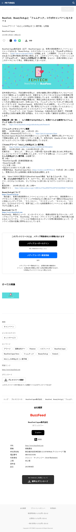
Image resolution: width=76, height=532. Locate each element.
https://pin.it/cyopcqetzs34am (22, 53)
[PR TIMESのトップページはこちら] (10, 3)
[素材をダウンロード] (26, 41)
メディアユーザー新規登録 (38, 255)
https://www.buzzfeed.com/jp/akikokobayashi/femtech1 (29, 125)
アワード (7, 349)
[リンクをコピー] (31, 41)
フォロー (38, 432)
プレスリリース (16, 399)
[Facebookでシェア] (15, 41)
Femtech (55, 354)
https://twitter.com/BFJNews (43, 170)
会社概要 (23, 508)
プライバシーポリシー (38, 508)
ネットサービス (10, 338)
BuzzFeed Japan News (11, 354)
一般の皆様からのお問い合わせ (38, 523)
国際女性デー (20, 349)
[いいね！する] (4, 41)
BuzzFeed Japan (59, 349)
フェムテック (29, 354)
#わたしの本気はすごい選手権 (15, 359)
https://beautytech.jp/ (10, 194)
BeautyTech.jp (43, 354)
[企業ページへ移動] (38, 416)
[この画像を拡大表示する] (10, 295)
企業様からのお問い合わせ (38, 518)
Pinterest (33, 349)
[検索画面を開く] (73, 2)
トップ (6, 399)
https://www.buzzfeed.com (12, 212)
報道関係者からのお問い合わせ (38, 513)
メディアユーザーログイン (38, 243)
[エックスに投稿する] (11, 41)
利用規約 (53, 508)
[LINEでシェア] (19, 41)
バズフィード (45, 349)
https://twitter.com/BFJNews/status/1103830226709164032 (31, 147)
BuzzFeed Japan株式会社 (34, 399)
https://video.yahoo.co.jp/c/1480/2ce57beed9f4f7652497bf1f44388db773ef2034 (44, 188)
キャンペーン (9, 327)
